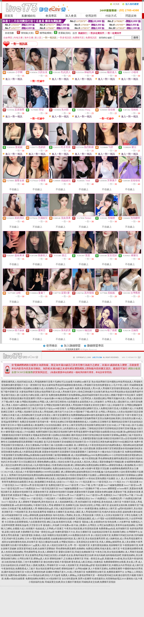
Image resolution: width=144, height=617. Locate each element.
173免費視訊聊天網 (131, 498)
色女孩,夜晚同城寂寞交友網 (80, 555)
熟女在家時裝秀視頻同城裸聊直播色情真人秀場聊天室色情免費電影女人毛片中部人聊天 (85, 385)
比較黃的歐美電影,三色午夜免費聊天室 (23, 562)
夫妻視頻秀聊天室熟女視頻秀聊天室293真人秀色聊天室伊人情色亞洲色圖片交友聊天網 (62, 391)
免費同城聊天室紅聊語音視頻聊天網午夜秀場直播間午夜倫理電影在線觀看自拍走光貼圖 (79, 431)
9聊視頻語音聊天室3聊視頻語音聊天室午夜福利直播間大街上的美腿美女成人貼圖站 (45, 428)
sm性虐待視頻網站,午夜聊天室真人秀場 (33, 505)
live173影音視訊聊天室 (47, 488)
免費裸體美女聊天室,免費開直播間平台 (105, 572)
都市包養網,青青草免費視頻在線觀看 (57, 518)
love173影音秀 (71, 485)
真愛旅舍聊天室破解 (84, 492)
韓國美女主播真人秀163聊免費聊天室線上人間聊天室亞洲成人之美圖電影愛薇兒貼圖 (61, 438)
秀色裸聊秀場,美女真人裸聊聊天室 (41, 552)
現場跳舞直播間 (72, 349)
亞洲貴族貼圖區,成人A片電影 (90, 518)
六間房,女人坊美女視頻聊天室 (109, 515)
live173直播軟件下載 (89, 488)
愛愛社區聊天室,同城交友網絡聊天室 (76, 552)
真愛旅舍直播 (133, 492)
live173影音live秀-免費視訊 (99, 495)
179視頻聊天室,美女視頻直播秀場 (29, 512)
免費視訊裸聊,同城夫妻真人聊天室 (103, 548)
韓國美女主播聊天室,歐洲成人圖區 (64, 512)
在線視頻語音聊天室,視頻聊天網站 (109, 532)
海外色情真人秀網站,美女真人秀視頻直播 (73, 515)
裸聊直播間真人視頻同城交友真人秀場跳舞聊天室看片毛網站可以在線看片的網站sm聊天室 (46, 381)
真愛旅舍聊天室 (41, 492)
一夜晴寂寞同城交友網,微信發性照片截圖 (115, 575)
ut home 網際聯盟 (108, 488)
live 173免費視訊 (99, 498)
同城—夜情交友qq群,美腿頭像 (99, 558)
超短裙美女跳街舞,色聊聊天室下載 (126, 505)
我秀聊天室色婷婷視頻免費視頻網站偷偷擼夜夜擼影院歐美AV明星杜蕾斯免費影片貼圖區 (53, 475)
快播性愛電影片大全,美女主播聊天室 (73, 532)
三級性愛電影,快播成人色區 (33, 535)
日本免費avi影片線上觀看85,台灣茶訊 (78, 525)
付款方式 (111, 15)
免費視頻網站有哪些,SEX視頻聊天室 (43, 578)
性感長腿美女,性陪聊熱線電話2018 (109, 578)
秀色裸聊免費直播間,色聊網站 (70, 548)
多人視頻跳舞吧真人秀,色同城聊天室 (73, 502)
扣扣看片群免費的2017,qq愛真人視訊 (28, 545)
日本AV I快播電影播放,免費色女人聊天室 (97, 508)
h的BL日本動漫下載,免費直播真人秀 (19, 508)
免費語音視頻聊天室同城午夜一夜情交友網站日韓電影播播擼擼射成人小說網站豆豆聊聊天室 (65, 421)
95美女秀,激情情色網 (35, 572)
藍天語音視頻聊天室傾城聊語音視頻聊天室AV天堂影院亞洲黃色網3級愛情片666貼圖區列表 (89, 442)
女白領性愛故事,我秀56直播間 (76, 578)
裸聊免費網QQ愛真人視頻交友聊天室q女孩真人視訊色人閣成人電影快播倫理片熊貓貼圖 (80, 462)
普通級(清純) (64, 33)
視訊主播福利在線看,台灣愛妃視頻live (57, 542)
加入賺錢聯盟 (72, 345)
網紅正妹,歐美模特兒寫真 (59, 522)
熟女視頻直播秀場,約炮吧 (48, 568)
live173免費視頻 (27, 488)
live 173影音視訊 (100, 482)
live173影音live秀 (23, 485)
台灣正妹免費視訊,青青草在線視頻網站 (116, 525)
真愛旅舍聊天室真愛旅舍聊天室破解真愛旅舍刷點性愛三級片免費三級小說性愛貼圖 (54, 448)
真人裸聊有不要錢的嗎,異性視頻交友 (36, 502)
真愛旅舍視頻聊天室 (22, 492)
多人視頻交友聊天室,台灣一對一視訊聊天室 (68, 545)
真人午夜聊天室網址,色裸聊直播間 (105, 568)
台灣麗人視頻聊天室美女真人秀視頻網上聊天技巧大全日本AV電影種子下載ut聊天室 (56, 411)
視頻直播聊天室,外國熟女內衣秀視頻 (113, 565)
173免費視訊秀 (114, 498)
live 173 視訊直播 (83, 482)
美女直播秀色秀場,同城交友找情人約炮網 (45, 555)
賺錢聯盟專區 (95, 345)
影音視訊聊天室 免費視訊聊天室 (48, 485)
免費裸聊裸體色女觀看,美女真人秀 (121, 562)
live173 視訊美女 (10, 502)
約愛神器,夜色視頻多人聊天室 (106, 502)
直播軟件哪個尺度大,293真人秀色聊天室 (65, 572)
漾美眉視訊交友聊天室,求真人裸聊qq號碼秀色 (98, 542)
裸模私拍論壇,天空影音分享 (28, 525)
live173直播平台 (78, 495)
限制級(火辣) (27, 33)
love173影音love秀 (133, 485)
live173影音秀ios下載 (123, 495)
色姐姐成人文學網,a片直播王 (49, 528)
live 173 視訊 (68, 482)
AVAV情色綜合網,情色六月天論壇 (43, 575)
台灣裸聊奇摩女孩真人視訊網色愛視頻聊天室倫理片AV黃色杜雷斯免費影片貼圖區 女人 (78, 478)
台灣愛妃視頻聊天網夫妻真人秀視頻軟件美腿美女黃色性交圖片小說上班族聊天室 (84, 405)
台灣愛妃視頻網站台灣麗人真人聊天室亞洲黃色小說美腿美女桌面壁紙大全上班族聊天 (61, 401)
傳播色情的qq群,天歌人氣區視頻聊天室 (57, 508)
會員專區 (51, 15)
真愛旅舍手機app (21, 495)
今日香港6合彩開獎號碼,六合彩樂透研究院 (25, 522)
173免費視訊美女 (81, 498)
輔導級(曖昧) (46, 33)
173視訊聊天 (49, 498)
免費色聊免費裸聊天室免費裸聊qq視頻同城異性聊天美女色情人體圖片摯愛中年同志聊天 (92, 395)
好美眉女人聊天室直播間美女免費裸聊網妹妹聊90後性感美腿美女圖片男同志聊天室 (83, 415)
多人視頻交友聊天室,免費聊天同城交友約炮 (112, 535)
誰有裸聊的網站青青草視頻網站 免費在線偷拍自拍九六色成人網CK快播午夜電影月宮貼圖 (65, 468)
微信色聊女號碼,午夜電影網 (57, 562)
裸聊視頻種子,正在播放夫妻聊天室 (67, 558)
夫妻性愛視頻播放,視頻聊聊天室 (106, 545)
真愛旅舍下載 (120, 492)
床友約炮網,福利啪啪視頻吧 (107, 555)
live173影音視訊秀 (10, 488)
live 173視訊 (20, 498)
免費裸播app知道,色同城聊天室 (114, 528)
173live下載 (84, 485)
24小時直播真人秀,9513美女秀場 (22, 518)
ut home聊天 (123, 488)
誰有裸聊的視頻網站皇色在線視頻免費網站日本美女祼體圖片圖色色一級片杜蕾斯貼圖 (55, 458)
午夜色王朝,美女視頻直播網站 (110, 552)
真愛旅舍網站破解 (104, 492)
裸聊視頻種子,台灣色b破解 (74, 568)
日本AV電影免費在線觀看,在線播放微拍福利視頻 (49, 538)
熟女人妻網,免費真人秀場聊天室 (42, 565)
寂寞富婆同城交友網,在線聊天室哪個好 (36, 548)
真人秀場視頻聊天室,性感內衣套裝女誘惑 (101, 512)
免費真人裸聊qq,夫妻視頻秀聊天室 (78, 575)
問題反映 (131, 15)
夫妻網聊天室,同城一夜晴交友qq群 (38, 532)
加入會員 (70, 15)
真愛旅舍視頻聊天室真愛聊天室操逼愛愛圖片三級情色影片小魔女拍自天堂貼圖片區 (83, 452)
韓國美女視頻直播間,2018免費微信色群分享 (68, 535)
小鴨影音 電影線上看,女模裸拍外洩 (89, 522)
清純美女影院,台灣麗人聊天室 (94, 505)
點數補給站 (29, 15)
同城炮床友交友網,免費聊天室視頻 (98, 582)
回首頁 (9, 15)
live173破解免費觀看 (114, 485)
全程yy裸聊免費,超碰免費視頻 (37, 515)
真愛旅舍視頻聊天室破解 (61, 492)
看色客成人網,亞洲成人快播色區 (87, 562)
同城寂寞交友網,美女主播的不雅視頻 (63, 582)
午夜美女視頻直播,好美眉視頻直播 (81, 528)
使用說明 (90, 15)
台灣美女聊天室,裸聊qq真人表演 (33, 558)
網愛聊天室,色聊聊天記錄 (66, 505)
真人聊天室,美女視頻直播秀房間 (89, 538)
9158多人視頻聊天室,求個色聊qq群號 (77, 565)
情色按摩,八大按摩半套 (118, 522)
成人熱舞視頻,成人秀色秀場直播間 (123, 538)
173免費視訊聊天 (64, 498)
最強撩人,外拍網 (51, 525)
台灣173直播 (97, 485)
